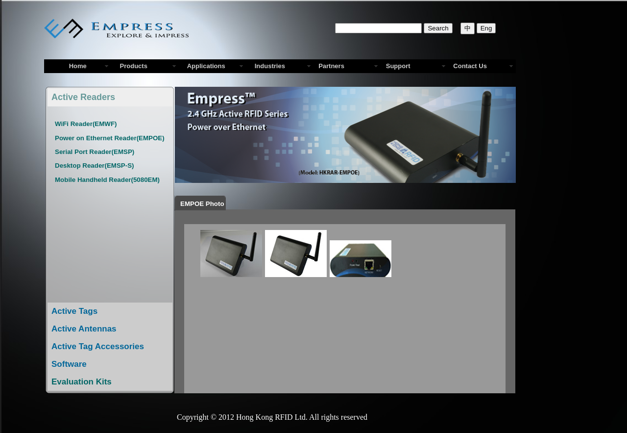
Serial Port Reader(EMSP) (94, 151)
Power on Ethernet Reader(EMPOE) (110, 138)
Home (78, 66)
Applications (204, 66)
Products (131, 66)
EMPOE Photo (204, 203)
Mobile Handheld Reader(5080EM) (107, 179)
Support (398, 66)
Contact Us (470, 66)
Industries (268, 66)
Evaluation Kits (81, 381)
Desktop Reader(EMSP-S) (94, 165)
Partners (331, 66)
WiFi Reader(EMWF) (86, 123)
